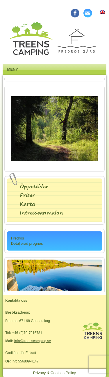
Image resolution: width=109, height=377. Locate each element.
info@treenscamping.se (32, 341)
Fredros (17, 238)
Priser (27, 195)
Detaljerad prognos (27, 243)
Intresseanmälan (41, 212)
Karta (27, 204)
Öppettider (34, 186)
